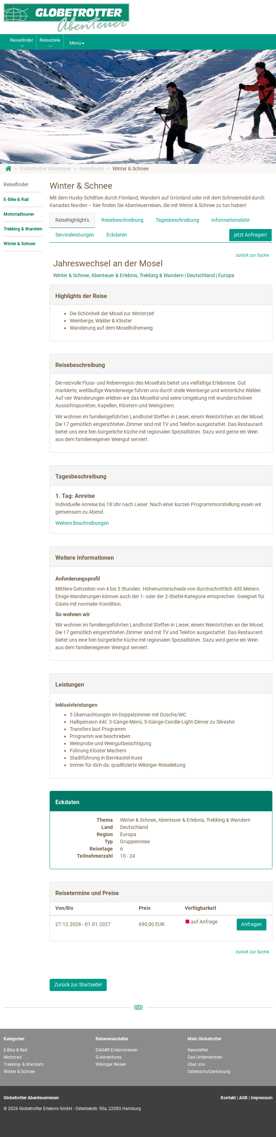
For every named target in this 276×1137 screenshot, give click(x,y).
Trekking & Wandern (23, 228)
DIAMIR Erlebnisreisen (117, 1050)
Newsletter (198, 1050)
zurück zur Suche (252, 255)
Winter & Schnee (130, 168)
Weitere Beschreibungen (82, 523)
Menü (76, 43)
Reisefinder (91, 168)
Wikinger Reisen (111, 1064)
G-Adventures (108, 1057)
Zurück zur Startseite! (78, 984)
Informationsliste (230, 220)
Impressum (261, 1097)
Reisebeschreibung (122, 220)
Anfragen (251, 924)
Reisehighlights (72, 220)
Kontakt (228, 1097)
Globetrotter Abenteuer (45, 168)
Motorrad (13, 1057)
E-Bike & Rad (16, 199)
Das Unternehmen (205, 1057)
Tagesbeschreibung (177, 220)
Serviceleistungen (74, 235)
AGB (243, 1097)
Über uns (196, 1064)
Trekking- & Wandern (23, 1064)
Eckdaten (116, 235)
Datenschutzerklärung (209, 1071)
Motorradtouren (19, 214)
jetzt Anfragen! (250, 235)
